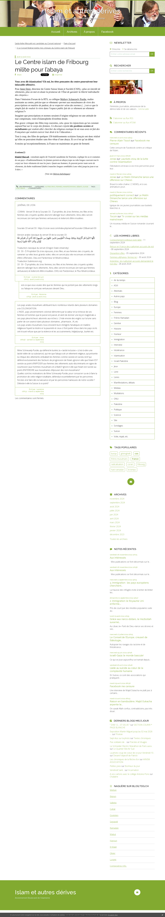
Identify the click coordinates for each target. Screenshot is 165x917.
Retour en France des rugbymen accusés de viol (132, 246)
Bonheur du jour (132, 766)
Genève (117, 323)
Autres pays (50, 187)
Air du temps (119, 280)
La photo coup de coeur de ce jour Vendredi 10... (132, 752)
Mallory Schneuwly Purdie (73, 99)
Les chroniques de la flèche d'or (124, 759)
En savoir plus (113, 915)
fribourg (141, 464)
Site (115, 420)
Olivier (112, 853)
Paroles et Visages (138, 742)
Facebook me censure (122, 686)
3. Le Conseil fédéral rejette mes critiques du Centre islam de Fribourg (46, 48)
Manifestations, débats (72, 187)
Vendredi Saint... (117, 770)
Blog (116, 301)
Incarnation (133, 770)
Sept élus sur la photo (120, 738)
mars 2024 (115, 522)
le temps (132, 469)
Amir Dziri (25, 89)
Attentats (118, 290)
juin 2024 (114, 514)
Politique (118, 409)
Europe (117, 307)
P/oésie (119, 734)
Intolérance (119, 350)
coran (130, 464)
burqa (114, 453)
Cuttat (112, 809)
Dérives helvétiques (61, 174)
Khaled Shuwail (22, 157)
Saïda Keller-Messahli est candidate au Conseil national (38, 43)
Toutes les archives (118, 539)
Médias (117, 388)
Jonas (113, 158)
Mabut (113, 834)
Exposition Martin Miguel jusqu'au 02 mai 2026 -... (131, 733)
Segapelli (114, 821)
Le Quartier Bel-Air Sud (123, 748)
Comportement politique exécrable (126, 240)
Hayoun (113, 840)
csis (17, 188)
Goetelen (114, 815)
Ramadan (114, 828)
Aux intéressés (118, 557)
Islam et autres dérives (82, 11)
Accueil (55, 31)
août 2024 (114, 506)
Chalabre (114, 776)
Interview (118, 344)
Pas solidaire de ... (118, 742)
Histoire (117, 328)
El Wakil (113, 847)
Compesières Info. (118, 866)
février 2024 (115, 526)
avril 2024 (114, 518)
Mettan (113, 790)
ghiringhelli (125, 453)
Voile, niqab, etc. (121, 436)
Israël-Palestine (121, 361)
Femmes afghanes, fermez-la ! (123, 257)
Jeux (116, 366)
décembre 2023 (117, 534)
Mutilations (119, 393)
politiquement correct (122, 195)
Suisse (85, 187)
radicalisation (117, 464)
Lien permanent (24, 187)
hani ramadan (117, 469)
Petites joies (115, 766)
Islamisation (119, 355)
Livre (116, 371)
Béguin (113, 796)
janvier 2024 (115, 530)
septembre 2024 (117, 502)
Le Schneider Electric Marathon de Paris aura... (131, 746)
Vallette (113, 802)
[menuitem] (55, 31)
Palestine (118, 404)
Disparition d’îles (117, 253)
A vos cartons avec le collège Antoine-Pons (129, 774)
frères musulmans (119, 458)
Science (117, 415)
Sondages (118, 425)
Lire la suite (143, 109)
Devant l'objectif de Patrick (125, 755)
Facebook (107, 31)
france (135, 458)
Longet (113, 859)
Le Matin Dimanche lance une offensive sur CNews (129, 198)
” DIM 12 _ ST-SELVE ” (120, 724)
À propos (89, 31)
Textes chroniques (142, 738)
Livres (116, 377)
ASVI (116, 285)
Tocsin (113, 216)
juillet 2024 (114, 510)
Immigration (119, 339)
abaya (22, 188)
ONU (116, 398)
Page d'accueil (69, 43)
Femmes (59, 187)
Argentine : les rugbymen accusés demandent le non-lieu (131, 262)
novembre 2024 (117, 498)
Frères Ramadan (121, 317)
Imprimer (57, 75)
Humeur (117, 334)
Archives (72, 31)
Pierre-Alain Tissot (120, 140)
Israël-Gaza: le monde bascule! (127, 655)
